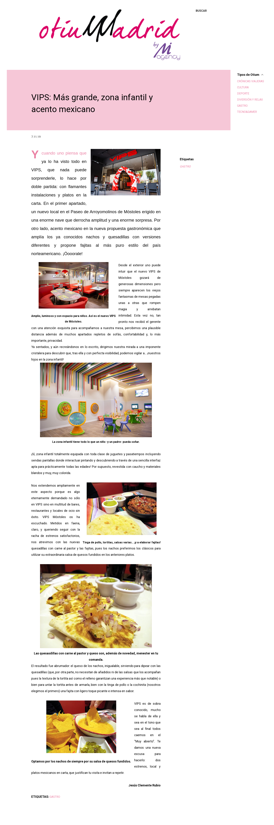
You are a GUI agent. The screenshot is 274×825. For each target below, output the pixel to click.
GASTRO (185, 166)
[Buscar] (201, 11)
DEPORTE (243, 93)
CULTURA (243, 87)
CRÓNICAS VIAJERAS (250, 81)
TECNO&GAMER (247, 111)
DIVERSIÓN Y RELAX (250, 99)
